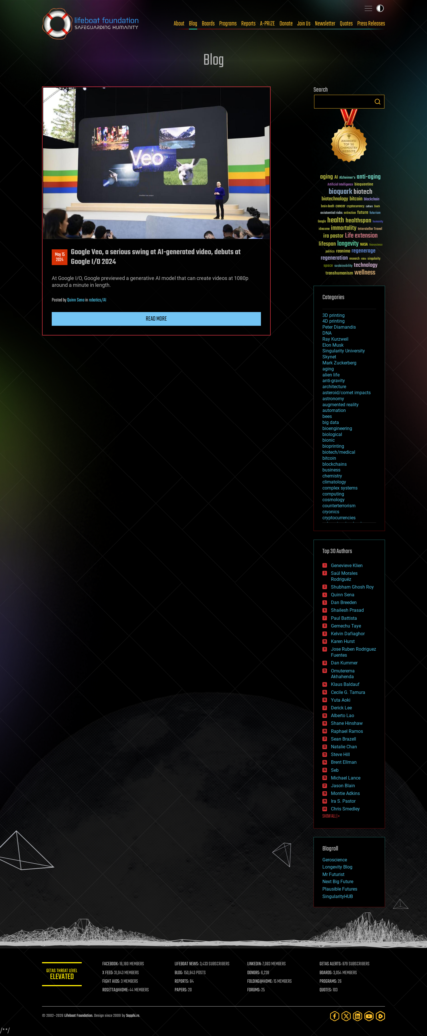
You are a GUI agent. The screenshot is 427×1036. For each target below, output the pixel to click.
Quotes (346, 23)
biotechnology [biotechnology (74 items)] (335, 199)
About (179, 23)
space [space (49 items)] (328, 265)
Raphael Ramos (347, 731)
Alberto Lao (342, 715)
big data (330, 422)
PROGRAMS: (328, 981)
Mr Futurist (333, 874)
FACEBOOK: (111, 964)
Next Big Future (337, 881)
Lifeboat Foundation (78, 1016)
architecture (334, 386)
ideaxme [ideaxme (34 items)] (324, 229)
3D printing (333, 315)
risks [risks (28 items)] (363, 259)
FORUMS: (254, 990)
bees (327, 416)
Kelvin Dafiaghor (348, 633)
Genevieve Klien (347, 565)
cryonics (330, 511)
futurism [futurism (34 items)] (375, 213)
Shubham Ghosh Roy (352, 587)
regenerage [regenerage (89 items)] (364, 251)
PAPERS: (181, 990)
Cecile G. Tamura (348, 692)
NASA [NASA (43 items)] (364, 244)
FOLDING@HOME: (260, 981)
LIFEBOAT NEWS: (187, 964)
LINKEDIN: (255, 964)
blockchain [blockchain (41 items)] (371, 199)
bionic (328, 440)
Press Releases (371, 23)
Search (377, 101)
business (331, 470)
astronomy (333, 398)
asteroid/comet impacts (346, 392)
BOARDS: (326, 973)
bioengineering (337, 428)
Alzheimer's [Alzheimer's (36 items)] (347, 178)
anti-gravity (333, 380)
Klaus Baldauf (345, 684)
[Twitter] (346, 1016)
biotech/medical (338, 452)
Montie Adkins (345, 793)
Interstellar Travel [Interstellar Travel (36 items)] (370, 229)
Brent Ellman (344, 762)
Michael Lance (345, 778)
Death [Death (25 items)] (377, 206)
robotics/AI (97, 300)
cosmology (333, 499)
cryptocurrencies (339, 517)
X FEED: (108, 973)
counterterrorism (339, 505)
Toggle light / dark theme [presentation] (380, 8)
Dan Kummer (344, 663)
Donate (286, 23)
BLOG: (179, 973)
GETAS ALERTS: (331, 964)
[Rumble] (380, 1016)
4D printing (333, 321)
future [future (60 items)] (362, 212)
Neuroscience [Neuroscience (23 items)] (375, 245)
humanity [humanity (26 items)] (378, 222)
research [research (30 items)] (354, 259)
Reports (248, 23)
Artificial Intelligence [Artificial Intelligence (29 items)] (340, 185)
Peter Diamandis (339, 327)
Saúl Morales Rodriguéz (344, 576)
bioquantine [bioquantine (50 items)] (363, 184)
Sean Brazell (343, 739)
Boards (208, 23)
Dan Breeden (344, 602)
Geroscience (334, 860)
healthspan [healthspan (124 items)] (358, 220)
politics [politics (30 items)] (330, 252)
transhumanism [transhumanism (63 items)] (339, 273)
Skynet (329, 357)
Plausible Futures (339, 889)
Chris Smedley (345, 809)
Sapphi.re (132, 1016)
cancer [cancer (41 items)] (340, 206)
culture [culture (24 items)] (369, 206)
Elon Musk (333, 345)
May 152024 (60, 257)
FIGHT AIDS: (111, 981)
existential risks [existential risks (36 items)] (331, 213)
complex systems (340, 488)
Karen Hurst (343, 641)
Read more (156, 319)
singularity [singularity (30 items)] (374, 259)
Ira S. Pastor (343, 801)
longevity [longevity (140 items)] (348, 244)
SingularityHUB (337, 896)
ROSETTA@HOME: (116, 990)
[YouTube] (369, 1016)
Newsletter (325, 23)
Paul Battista (344, 618)
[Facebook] (334, 1016)
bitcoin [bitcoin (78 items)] (356, 199)
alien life (331, 375)
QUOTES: (326, 990)
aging (328, 369)
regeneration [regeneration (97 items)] (334, 258)
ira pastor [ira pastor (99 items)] (333, 236)
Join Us (303, 23)
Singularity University (343, 351)
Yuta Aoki (340, 700)
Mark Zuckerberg (339, 363)
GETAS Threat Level (62, 975)
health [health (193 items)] (335, 220)
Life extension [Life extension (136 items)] (361, 236)
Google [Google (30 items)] (322, 222)
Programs (228, 23)
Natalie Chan (344, 746)
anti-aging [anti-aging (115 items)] (369, 177)
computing (333, 494)
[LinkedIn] (357, 1016)
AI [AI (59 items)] (336, 177)
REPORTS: (182, 981)
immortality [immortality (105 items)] (343, 228)
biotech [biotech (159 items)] (363, 192)
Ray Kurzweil (335, 339)
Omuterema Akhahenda (343, 674)
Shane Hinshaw (347, 723)
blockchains (334, 464)
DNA (327, 333)
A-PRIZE (267, 23)
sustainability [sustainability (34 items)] (343, 266)
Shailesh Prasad (347, 610)
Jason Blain (343, 785)
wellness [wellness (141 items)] (364, 273)
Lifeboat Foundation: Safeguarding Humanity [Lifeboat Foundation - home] (90, 24)
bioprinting (333, 446)
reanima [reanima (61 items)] (343, 251)
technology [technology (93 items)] (366, 265)
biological (332, 434)
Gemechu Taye (346, 626)
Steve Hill (340, 754)
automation (334, 410)
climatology (334, 482)
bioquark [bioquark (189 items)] (340, 192)
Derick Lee (341, 708)
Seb (335, 770)
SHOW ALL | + (331, 816)
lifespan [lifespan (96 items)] (327, 244)
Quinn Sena (75, 300)
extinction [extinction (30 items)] (350, 213)
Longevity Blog (337, 867)
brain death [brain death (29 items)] (327, 206)
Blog (193, 23)
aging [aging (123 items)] (326, 177)
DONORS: (254, 973)
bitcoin (329, 458)
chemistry (332, 476)
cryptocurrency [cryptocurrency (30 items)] (355, 206)
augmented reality (340, 404)
